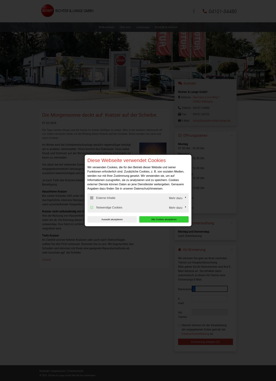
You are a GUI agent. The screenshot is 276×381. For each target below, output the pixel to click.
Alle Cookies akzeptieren (166, 219)
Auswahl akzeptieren (110, 219)
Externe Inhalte (103, 197)
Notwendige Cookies (106, 207)
